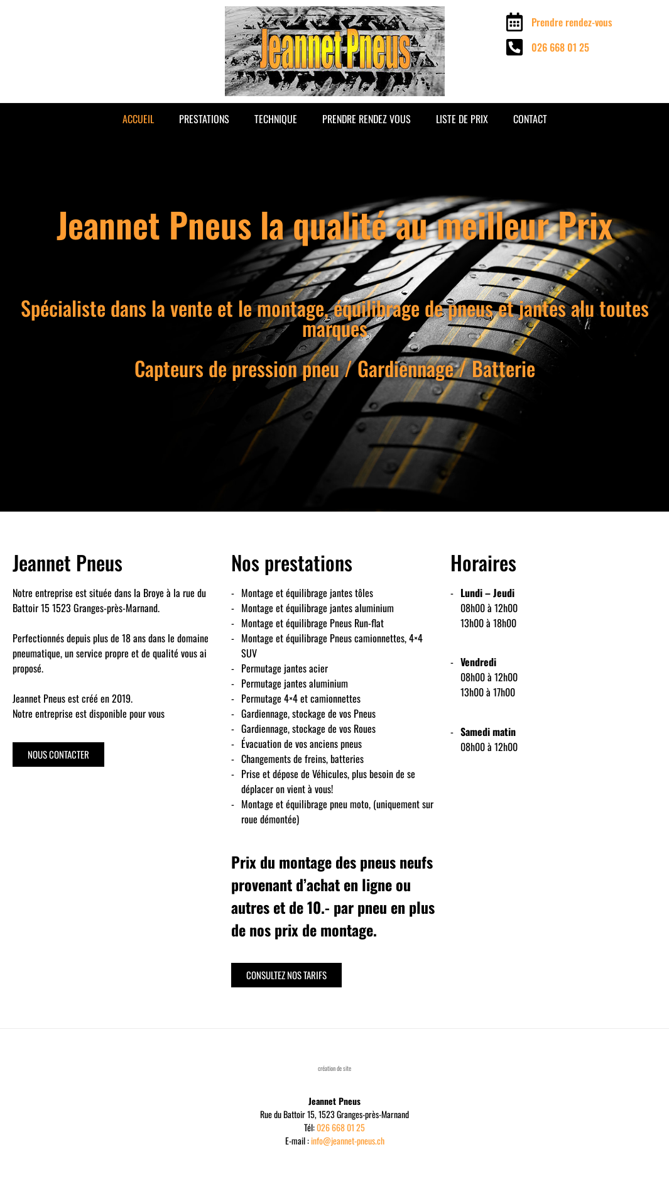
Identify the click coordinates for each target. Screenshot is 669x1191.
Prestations (204, 118)
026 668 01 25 (341, 1127)
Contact (530, 118)
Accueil (138, 118)
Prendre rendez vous (366, 118)
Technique (275, 118)
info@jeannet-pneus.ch (347, 1140)
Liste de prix (462, 118)
